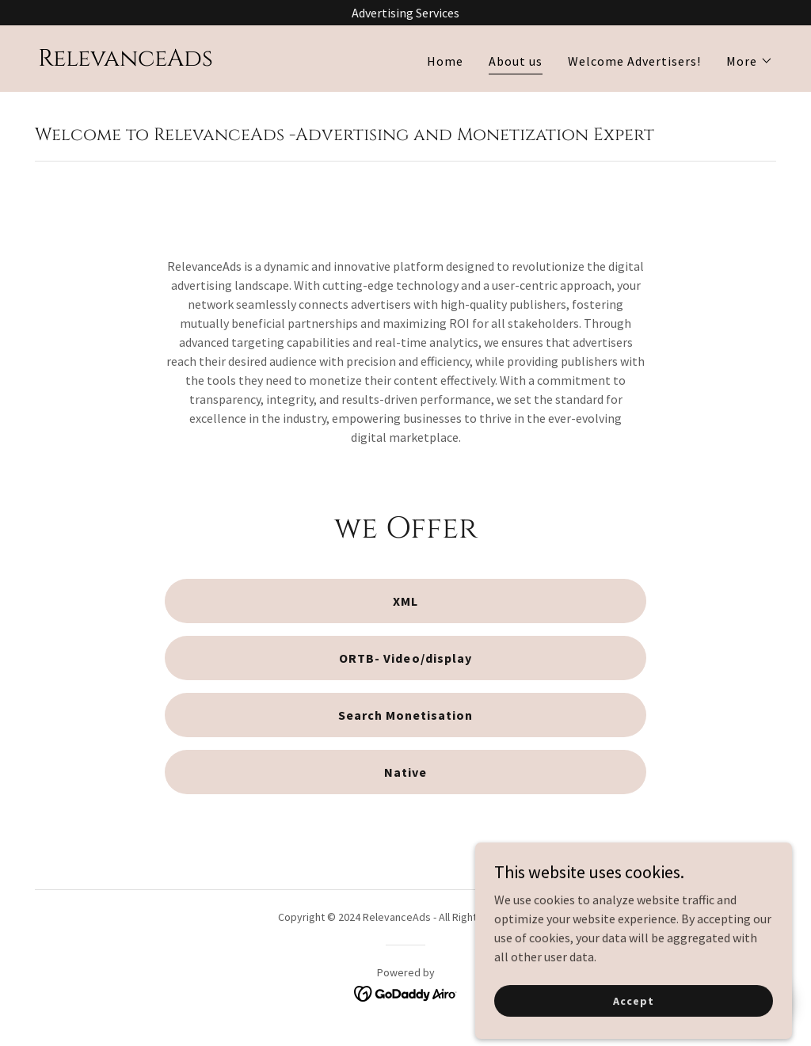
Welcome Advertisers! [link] (634, 61)
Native (405, 772)
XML (405, 601)
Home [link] (445, 61)
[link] (125, 61)
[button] (749, 60)
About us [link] (516, 61)
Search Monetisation (405, 715)
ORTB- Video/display (405, 658)
